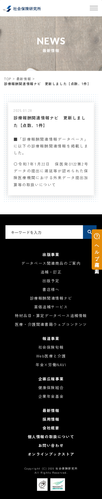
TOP (7, 78)
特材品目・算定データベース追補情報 (51, 315)
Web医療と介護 (51, 356)
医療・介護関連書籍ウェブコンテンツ (51, 324)
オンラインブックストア (51, 454)
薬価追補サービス (51, 306)
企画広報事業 (51, 378)
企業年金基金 (51, 396)
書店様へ (50, 289)
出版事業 (50, 254)
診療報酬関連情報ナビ (51, 298)
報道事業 (50, 338)
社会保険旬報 (51, 347)
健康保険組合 (51, 387)
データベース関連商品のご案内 (51, 263)
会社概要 (50, 428)
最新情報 (23, 78)
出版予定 (50, 280)
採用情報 (50, 419)
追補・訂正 (51, 272)
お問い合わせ (51, 445)
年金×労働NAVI (51, 364)
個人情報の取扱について (51, 436)
